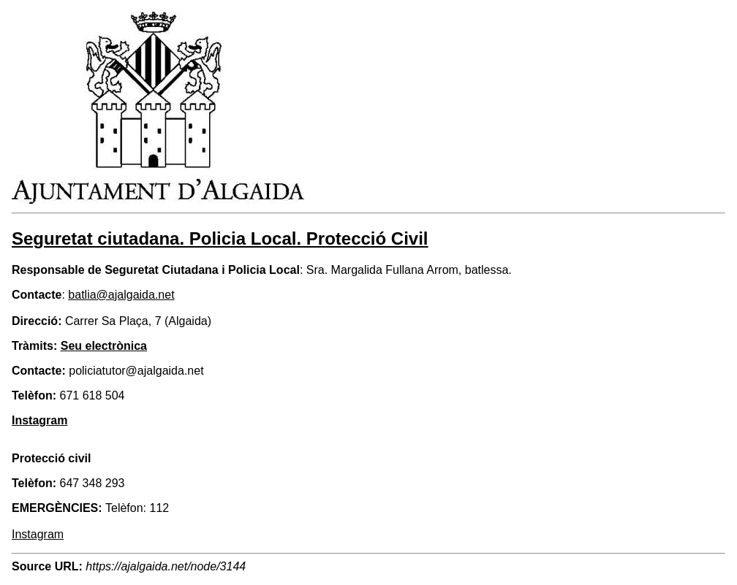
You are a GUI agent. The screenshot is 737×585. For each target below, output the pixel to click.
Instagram (38, 534)
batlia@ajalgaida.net (121, 294)
